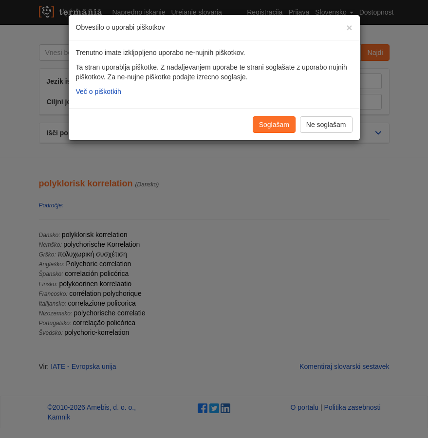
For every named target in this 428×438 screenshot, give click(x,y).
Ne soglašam (326, 124)
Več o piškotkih (98, 91)
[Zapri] (349, 27)
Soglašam (274, 124)
